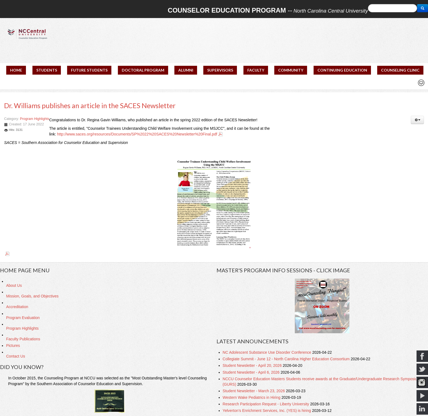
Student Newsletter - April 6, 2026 (252, 372)
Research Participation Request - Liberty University (266, 404)
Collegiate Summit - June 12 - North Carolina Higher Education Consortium (287, 359)
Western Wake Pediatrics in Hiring (252, 397)
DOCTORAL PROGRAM (143, 70)
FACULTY (255, 70)
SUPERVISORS (220, 70)
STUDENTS (46, 70)
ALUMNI (185, 70)
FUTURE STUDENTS (89, 70)
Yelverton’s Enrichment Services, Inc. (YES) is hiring (267, 410)
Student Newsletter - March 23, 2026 (254, 391)
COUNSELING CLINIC (400, 70)
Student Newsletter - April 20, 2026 (253, 365)
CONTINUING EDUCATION (342, 70)
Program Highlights (34, 119)
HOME (16, 70)
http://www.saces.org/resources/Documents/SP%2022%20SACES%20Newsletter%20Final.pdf (137, 134)
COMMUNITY (290, 70)
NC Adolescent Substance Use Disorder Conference (267, 352)
